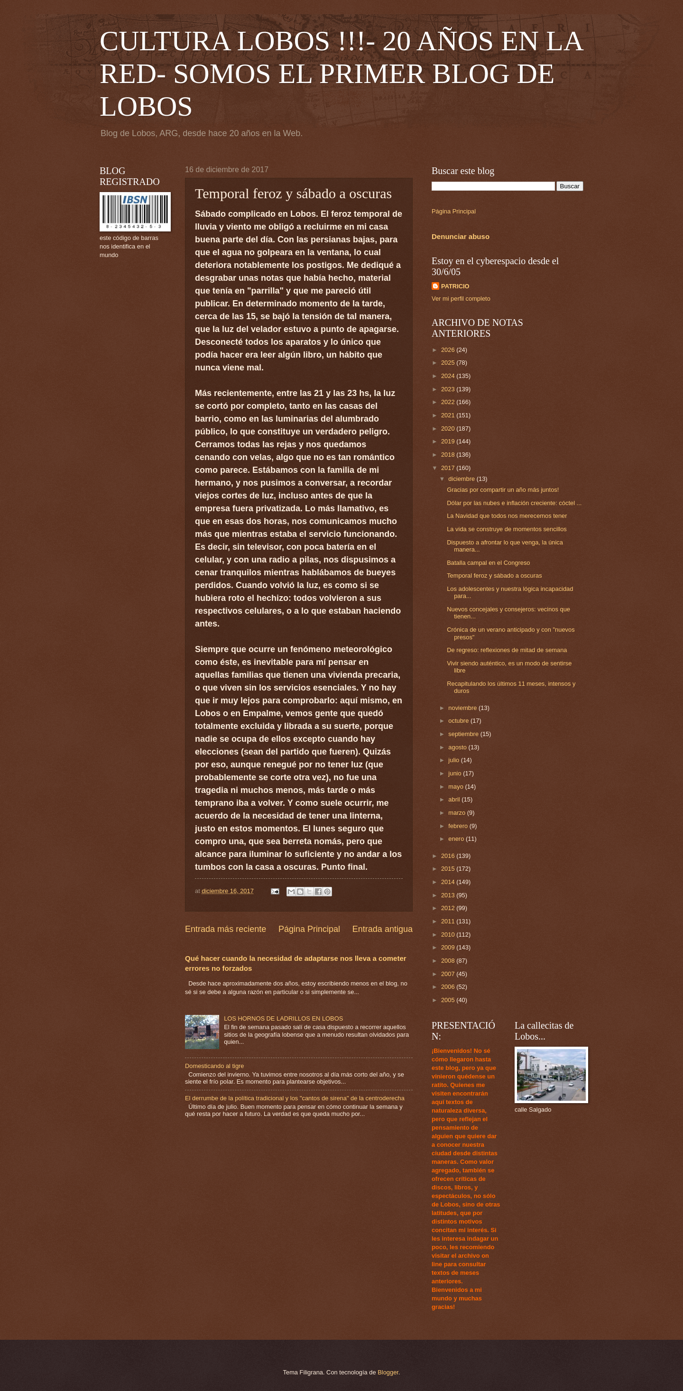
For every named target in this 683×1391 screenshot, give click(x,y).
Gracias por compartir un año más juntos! (503, 489)
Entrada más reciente (225, 929)
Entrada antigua (382, 929)
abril (454, 799)
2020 (448, 428)
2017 (448, 467)
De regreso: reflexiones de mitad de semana (507, 650)
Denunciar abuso (460, 236)
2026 (448, 349)
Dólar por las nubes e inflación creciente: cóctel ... (514, 503)
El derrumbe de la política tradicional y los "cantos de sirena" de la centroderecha (295, 1098)
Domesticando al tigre (214, 1065)
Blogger (388, 1372)
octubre (459, 720)
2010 (448, 934)
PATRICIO (455, 286)
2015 (448, 868)
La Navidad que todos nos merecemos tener (507, 515)
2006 (448, 986)
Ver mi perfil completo (461, 298)
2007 (448, 973)
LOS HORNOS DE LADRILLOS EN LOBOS (283, 1018)
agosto (458, 747)
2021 (448, 415)
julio (454, 760)
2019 (448, 441)
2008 (448, 960)
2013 (448, 895)
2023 (448, 389)
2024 (448, 375)
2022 (448, 401)
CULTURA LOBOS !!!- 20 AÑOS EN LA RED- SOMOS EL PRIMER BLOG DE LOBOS (341, 73)
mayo (456, 786)
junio (455, 773)
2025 (448, 362)
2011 (448, 921)
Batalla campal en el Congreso (488, 562)
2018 (448, 454)
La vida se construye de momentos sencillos (507, 529)
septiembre (464, 733)
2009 (448, 947)
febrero (458, 825)
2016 (448, 855)
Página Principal (309, 929)
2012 (448, 908)
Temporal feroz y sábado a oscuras (494, 575)
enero (457, 838)
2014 (448, 881)
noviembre (463, 707)
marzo (457, 812)
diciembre (462, 478)
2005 (448, 1000)
